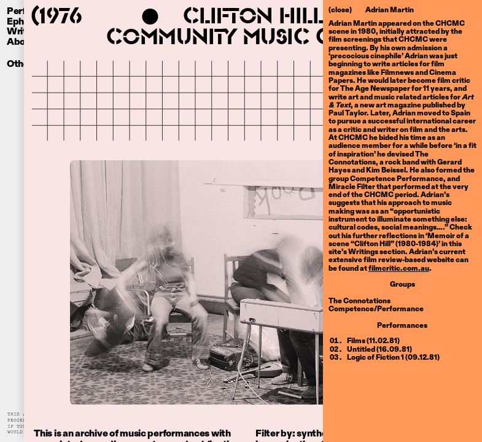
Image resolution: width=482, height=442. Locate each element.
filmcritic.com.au (398, 267)
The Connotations (359, 300)
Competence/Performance (376, 308)
